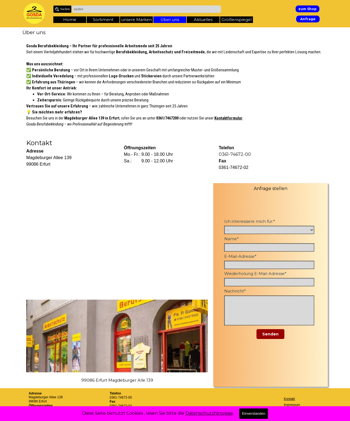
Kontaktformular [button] (228, 118)
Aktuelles (203, 19)
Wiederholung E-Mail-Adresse (255, 273)
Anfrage (308, 19)
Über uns (170, 19)
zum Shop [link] (307, 9)
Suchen (65, 9)
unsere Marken (136, 19)
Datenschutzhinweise (209, 413)
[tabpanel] (175, 85)
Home (69, 19)
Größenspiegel (236, 19)
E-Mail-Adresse (240, 256)
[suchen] (146, 9)
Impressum (292, 405)
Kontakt (289, 399)
